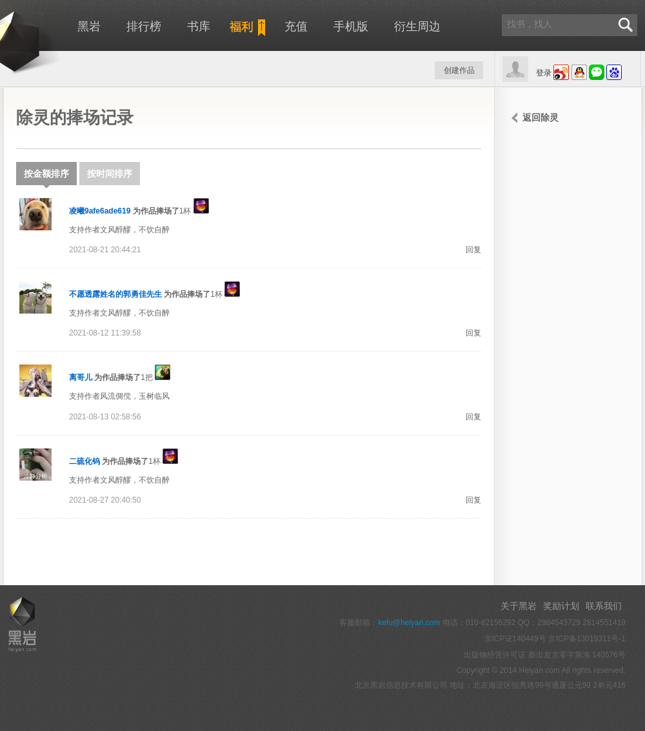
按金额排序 (46, 176)
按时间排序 (109, 173)
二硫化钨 (84, 461)
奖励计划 (561, 606)
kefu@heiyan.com (409, 622)
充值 (296, 26)
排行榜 (143, 26)
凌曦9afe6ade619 (99, 210)
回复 (473, 249)
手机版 (350, 26)
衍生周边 (417, 26)
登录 (543, 72)
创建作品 (459, 70)
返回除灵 (540, 117)
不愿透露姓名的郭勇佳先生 (115, 294)
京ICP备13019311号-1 (587, 638)
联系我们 (604, 606)
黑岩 (89, 26)
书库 (198, 26)
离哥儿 (80, 377)
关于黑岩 (519, 606)
